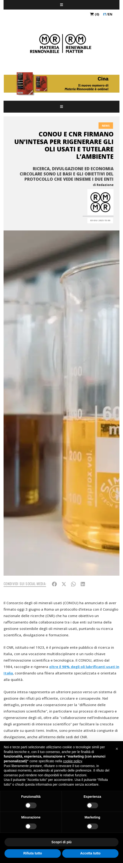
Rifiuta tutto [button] (32, 853)
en (110, 14)
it (104, 14)
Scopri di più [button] (62, 842)
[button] (117, 749)
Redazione (105, 185)
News (106, 125)
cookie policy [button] (72, 761)
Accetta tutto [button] (90, 853)
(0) (94, 14)
